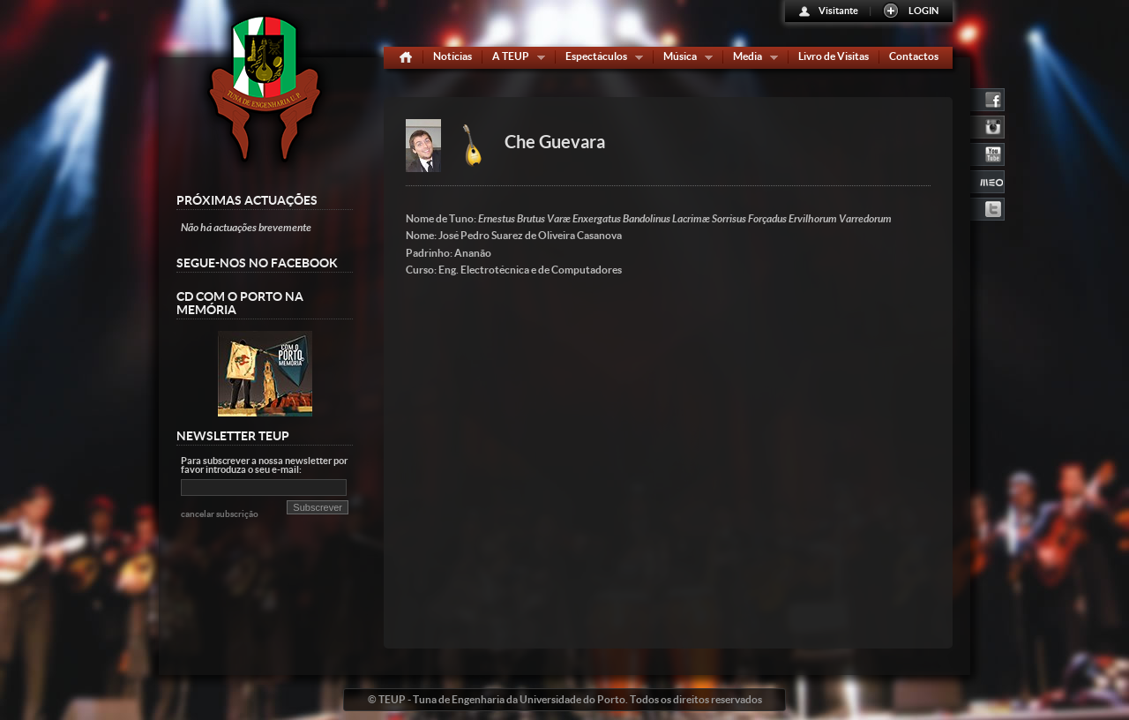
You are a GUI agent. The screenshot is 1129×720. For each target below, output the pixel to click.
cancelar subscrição (219, 514)
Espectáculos (600, 59)
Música (684, 59)
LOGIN (923, 10)
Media (751, 59)
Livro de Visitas (833, 56)
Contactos (913, 56)
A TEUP (514, 59)
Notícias (452, 56)
